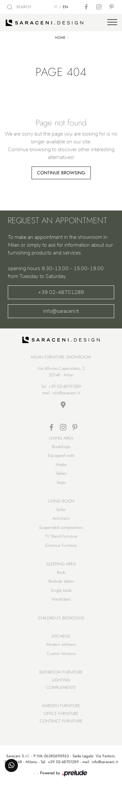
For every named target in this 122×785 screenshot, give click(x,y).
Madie (61, 464)
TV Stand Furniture (61, 536)
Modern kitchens (61, 644)
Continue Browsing (61, 172)
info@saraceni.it (61, 311)
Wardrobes (61, 599)
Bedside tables (61, 581)
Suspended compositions (61, 527)
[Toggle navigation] (112, 22)
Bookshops (61, 446)
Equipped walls (61, 455)
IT (55, 6)
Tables (61, 473)
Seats (61, 482)
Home (60, 37)
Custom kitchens (61, 653)
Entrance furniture (61, 545)
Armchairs (61, 518)
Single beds (61, 590)
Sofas (61, 509)
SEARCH (19, 7)
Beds (61, 572)
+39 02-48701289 (61, 292)
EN (65, 6)
